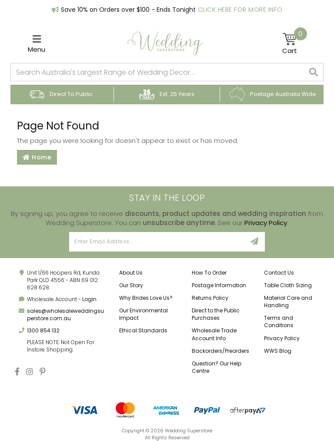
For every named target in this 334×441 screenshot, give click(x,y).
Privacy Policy (265, 222)
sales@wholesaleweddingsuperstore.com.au (65, 314)
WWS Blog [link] (277, 351)
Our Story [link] (131, 285)
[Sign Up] (254, 242)
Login (89, 299)
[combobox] (157, 72)
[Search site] (314, 72)
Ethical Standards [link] (143, 330)
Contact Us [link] (279, 272)
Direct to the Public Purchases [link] (216, 314)
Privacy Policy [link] (282, 338)
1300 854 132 (43, 330)
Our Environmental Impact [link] (143, 314)
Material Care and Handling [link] (288, 301)
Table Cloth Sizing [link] (288, 285)
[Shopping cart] (294, 43)
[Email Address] (156, 242)
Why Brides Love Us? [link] (146, 298)
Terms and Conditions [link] (279, 321)
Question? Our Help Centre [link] (216, 367)
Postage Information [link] (219, 285)
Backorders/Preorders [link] (220, 351)
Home (37, 157)
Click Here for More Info (240, 9)
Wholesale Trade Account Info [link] (214, 334)
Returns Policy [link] (210, 298)
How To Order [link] (209, 272)
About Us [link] (131, 272)
